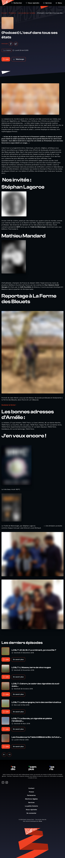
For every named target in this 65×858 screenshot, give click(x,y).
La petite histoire (32, 806)
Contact (32, 788)
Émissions (12, 13)
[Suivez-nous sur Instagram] (6, 782)
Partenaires (32, 795)
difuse (40, 821)
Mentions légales (32, 799)
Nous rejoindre (32, 3)
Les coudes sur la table (26, 13)
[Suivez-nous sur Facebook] (3, 782)
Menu (59, 3)
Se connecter (32, 813)
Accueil (4, 13)
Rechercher (16, 3)
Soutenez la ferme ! (9, 405)
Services (47, 3)
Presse (32, 792)
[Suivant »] (9, 755)
